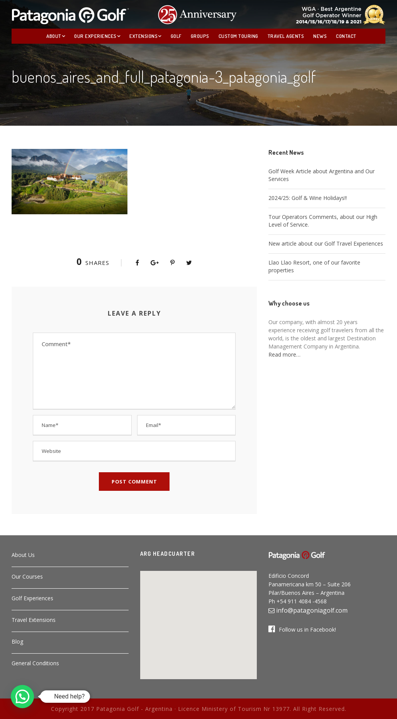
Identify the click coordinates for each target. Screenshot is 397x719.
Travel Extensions (34, 619)
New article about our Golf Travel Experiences (325, 243)
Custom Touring (238, 36)
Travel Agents (286, 36)
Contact (346, 36)
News (320, 36)
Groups (200, 36)
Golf (176, 36)
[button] (198, 620)
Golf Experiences (32, 598)
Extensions (143, 36)
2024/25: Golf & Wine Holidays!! (307, 198)
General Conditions (35, 663)
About (53, 36)
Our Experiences (95, 36)
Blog (17, 641)
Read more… (284, 354)
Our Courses (27, 576)
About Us (23, 554)
